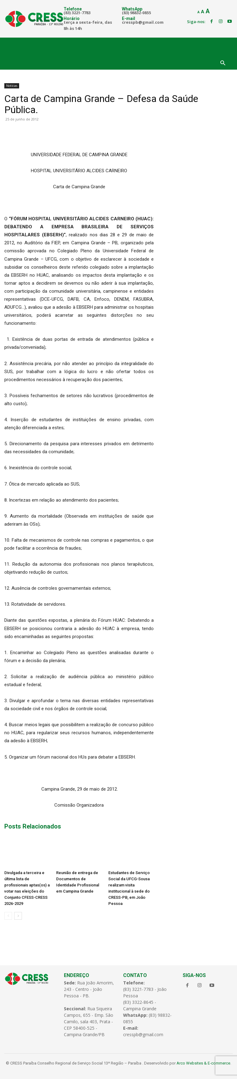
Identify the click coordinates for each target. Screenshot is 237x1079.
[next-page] (18, 916)
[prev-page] (8, 916)
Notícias (11, 85)
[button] (223, 63)
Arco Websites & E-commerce (203, 1063)
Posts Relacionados (32, 826)
